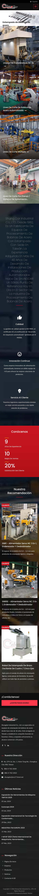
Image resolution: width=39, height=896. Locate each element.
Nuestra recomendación (19, 491)
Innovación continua (19, 361)
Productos (8, 870)
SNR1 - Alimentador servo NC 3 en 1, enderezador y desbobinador (19, 545)
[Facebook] (2, 745)
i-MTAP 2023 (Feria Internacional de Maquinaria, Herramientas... (16, 838)
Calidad (19, 324)
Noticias (7, 874)
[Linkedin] (8, 745)
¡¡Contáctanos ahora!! (19, 703)
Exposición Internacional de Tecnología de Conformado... (19, 817)
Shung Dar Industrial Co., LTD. (24, 889)
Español (34, 1)
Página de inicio (10, 861)
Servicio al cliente (19, 397)
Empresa (7, 866)
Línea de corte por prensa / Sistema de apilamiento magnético (16, 198)
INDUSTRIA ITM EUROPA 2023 (13, 828)
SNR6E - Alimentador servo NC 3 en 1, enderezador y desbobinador (19, 603)
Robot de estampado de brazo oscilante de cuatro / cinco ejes (18, 667)
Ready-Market (27, 893)
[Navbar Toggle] (35, 6)
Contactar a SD (10, 878)
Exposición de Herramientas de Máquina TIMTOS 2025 (18, 796)
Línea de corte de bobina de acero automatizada (17, 109)
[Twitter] (5, 745)
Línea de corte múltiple (16, 151)
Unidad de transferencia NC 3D (18, 64)
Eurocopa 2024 (8, 807)
